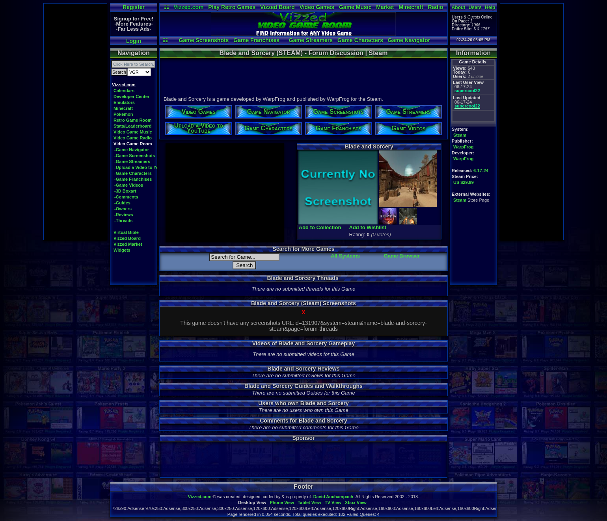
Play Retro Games (231, 7)
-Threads (123, 220)
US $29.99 (463, 182)
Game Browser (402, 256)
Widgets (122, 250)
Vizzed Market (128, 244)
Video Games (317, 7)
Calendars (124, 90)
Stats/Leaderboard (133, 126)
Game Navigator (409, 40)
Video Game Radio (133, 137)
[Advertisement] (75, 122)
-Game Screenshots (134, 155)
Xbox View (356, 502)
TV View (333, 502)
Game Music (355, 7)
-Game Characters (133, 173)
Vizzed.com (188, 7)
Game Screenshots (204, 40)
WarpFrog (463, 147)
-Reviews (123, 214)
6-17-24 (480, 170)
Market (385, 7)
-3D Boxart (125, 191)
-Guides (122, 202)
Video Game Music (133, 132)
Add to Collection (320, 227)
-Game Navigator (131, 149)
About (458, 7)
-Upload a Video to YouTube (142, 167)
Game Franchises (256, 40)
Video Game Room (133, 143)
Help (490, 7)
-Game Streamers (132, 161)
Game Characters (360, 40)
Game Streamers (311, 40)
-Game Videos (128, 185)
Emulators (124, 102)
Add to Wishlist (368, 227)
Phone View (282, 502)
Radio (435, 7)
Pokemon (123, 114)
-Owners (123, 208)
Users (475, 7)
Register (134, 7)
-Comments (126, 197)
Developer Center (131, 96)
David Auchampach (333, 496)
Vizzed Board (277, 7)
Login (133, 41)
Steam (459, 135)
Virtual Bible (126, 232)
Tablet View (309, 502)
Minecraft (410, 7)
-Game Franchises (133, 179)
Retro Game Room (133, 120)
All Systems (345, 256)
